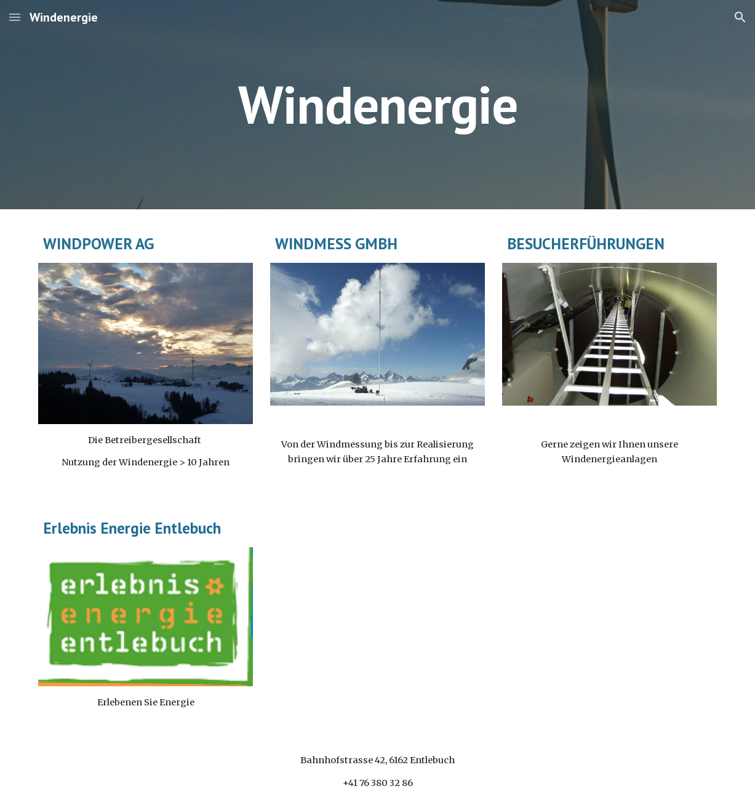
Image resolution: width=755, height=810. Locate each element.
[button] (15, 17)
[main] (377, 104)
